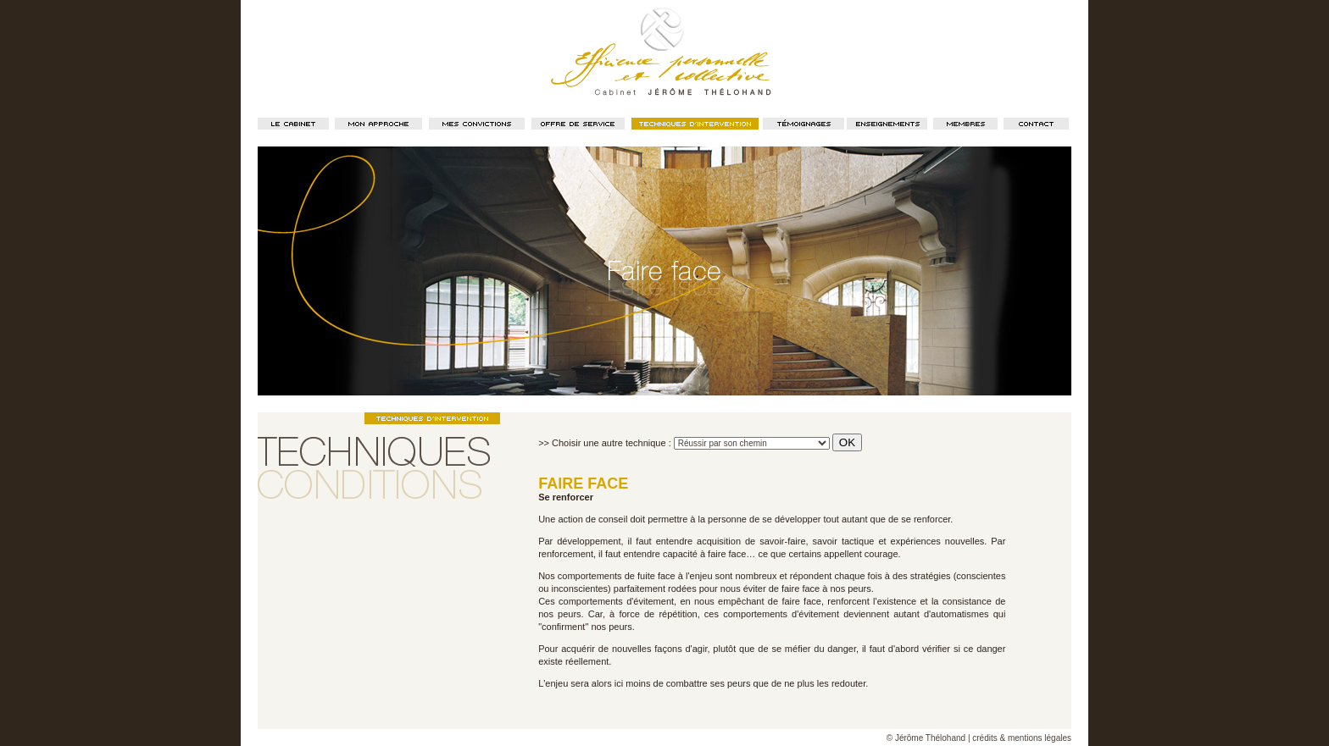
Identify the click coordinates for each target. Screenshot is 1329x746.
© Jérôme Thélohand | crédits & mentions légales (979, 738)
